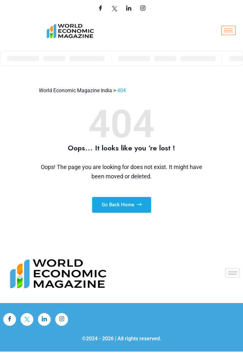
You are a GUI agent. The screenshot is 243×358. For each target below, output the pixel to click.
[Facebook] (100, 8)
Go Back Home (122, 205)
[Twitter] (114, 8)
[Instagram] (61, 319)
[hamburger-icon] (228, 30)
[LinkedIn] (129, 8)
